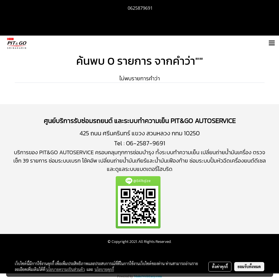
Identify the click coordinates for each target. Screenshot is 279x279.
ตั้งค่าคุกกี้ (220, 266)
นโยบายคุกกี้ (104, 269)
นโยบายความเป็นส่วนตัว (65, 269)
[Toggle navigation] (272, 43)
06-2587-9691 (145, 143)
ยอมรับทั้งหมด (249, 266)
